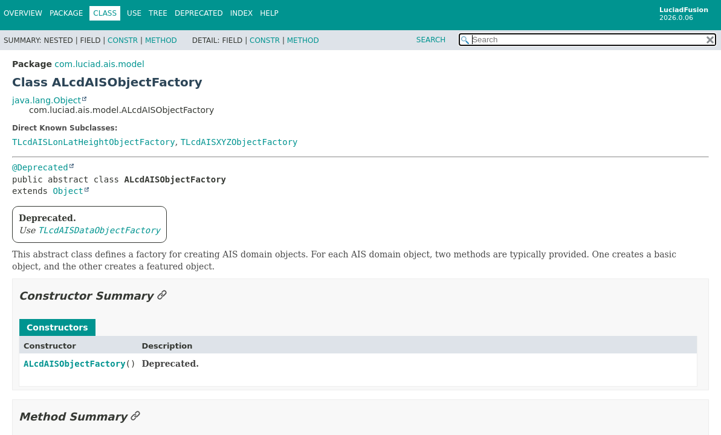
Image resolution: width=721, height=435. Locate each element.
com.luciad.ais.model (99, 64)
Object (68, 191)
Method (161, 40)
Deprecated (199, 13)
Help (269, 13)
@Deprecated (40, 167)
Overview (23, 13)
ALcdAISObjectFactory (75, 364)
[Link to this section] (162, 295)
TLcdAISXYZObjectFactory (239, 142)
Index (241, 13)
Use (134, 13)
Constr (123, 40)
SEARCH (431, 40)
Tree (158, 13)
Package (66, 13)
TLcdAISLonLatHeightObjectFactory (93, 142)
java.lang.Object (46, 100)
